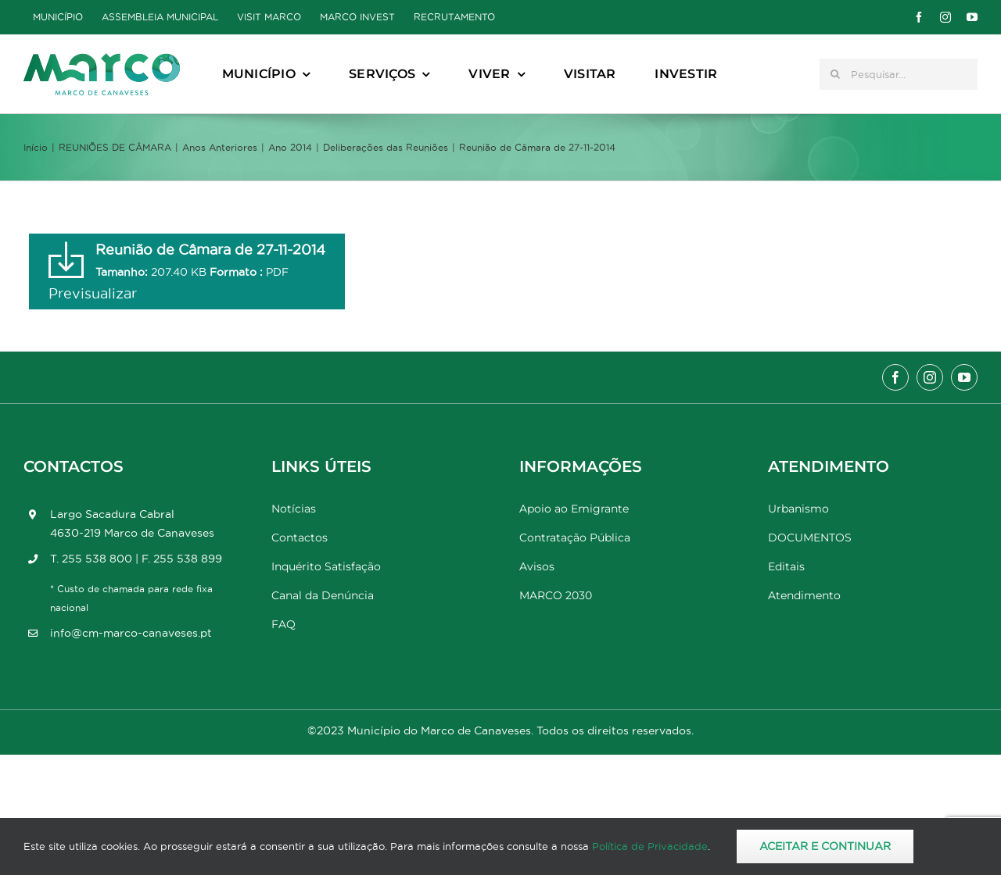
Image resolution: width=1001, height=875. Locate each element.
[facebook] (918, 17)
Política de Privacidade (650, 846)
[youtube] (972, 17)
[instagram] (945, 17)
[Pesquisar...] (899, 74)
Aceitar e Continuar (825, 846)
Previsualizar (92, 293)
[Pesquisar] (835, 74)
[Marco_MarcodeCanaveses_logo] (101, 59)
